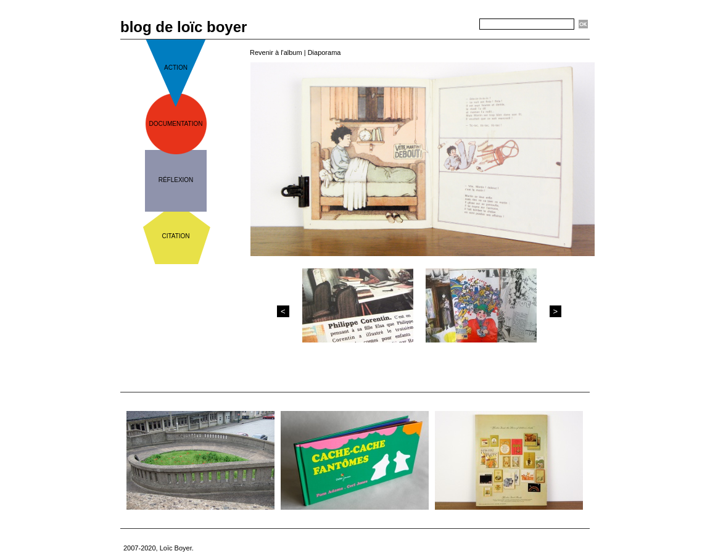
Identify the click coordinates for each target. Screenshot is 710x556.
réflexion (176, 179)
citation (175, 236)
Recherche (457, 25)
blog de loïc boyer (183, 27)
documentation (176, 123)
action (176, 67)
